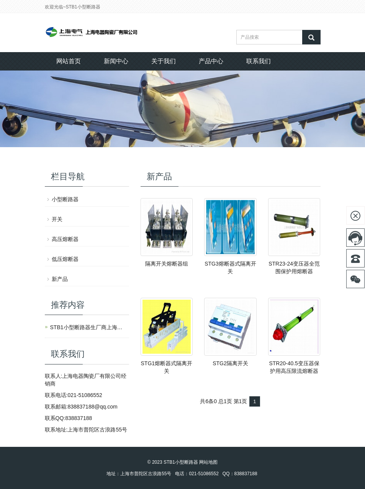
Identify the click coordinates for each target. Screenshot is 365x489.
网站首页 (68, 61)
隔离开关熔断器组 (166, 264)
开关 (57, 219)
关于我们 (163, 61)
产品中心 (211, 61)
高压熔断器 (65, 239)
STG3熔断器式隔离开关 (230, 267)
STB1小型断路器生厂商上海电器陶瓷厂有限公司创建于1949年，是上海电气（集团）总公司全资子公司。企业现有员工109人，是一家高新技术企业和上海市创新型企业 (88, 327)
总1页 (225, 401)
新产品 (60, 279)
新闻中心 (116, 61)
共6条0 (208, 401)
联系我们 (258, 61)
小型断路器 (65, 199)
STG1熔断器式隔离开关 (167, 367)
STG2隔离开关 (230, 363)
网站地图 (208, 462)
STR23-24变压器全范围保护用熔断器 (294, 267)
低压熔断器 (65, 259)
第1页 (240, 401)
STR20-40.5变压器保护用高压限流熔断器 (294, 367)
